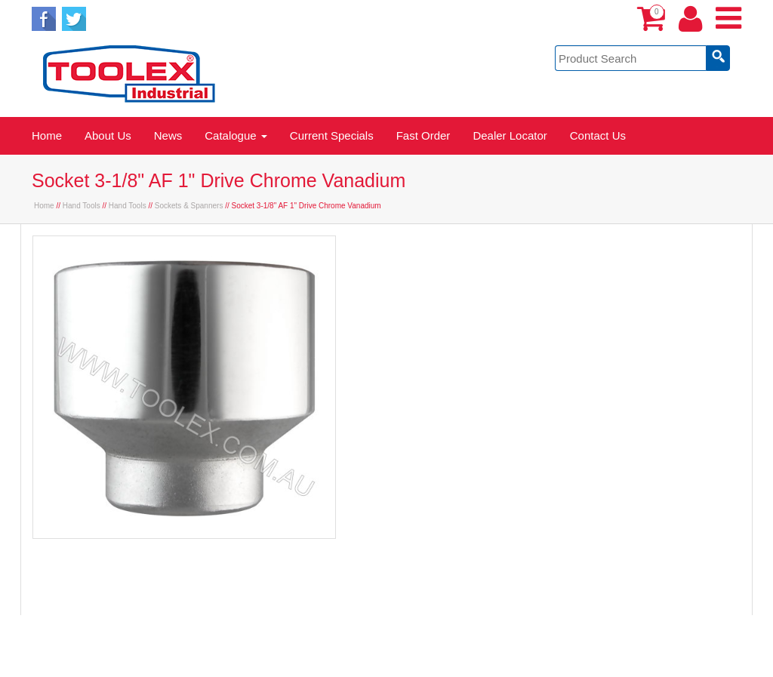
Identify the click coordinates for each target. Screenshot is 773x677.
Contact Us (598, 135)
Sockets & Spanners (189, 206)
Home (47, 135)
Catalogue (236, 135)
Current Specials (332, 135)
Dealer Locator (510, 135)
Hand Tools (81, 206)
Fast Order (423, 135)
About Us (108, 135)
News (168, 135)
